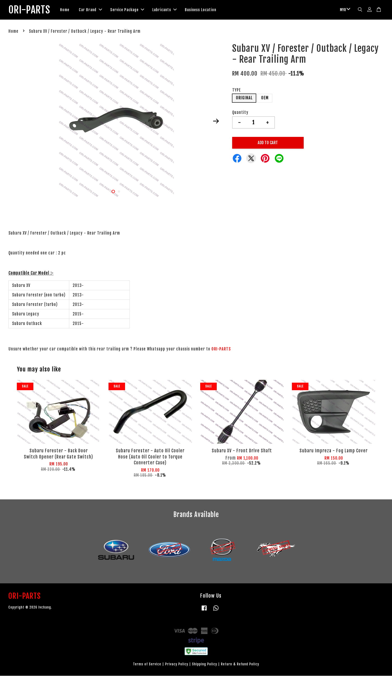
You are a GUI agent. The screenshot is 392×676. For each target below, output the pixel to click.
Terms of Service (147, 665)
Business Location (204, 10)
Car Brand (94, 10)
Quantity (240, 113)
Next (216, 121)
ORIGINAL (244, 98)
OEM (265, 98)
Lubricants (168, 10)
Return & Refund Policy (240, 665)
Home (68, 10)
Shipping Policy (204, 665)
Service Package (131, 10)
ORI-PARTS (31, 10)
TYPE (236, 90)
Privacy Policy (176, 665)
